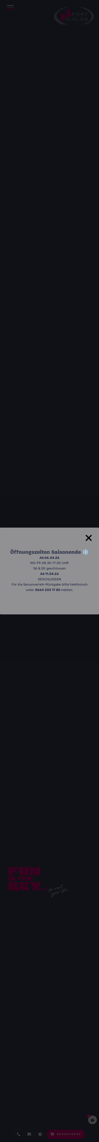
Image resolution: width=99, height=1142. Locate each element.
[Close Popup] (91, 535)
